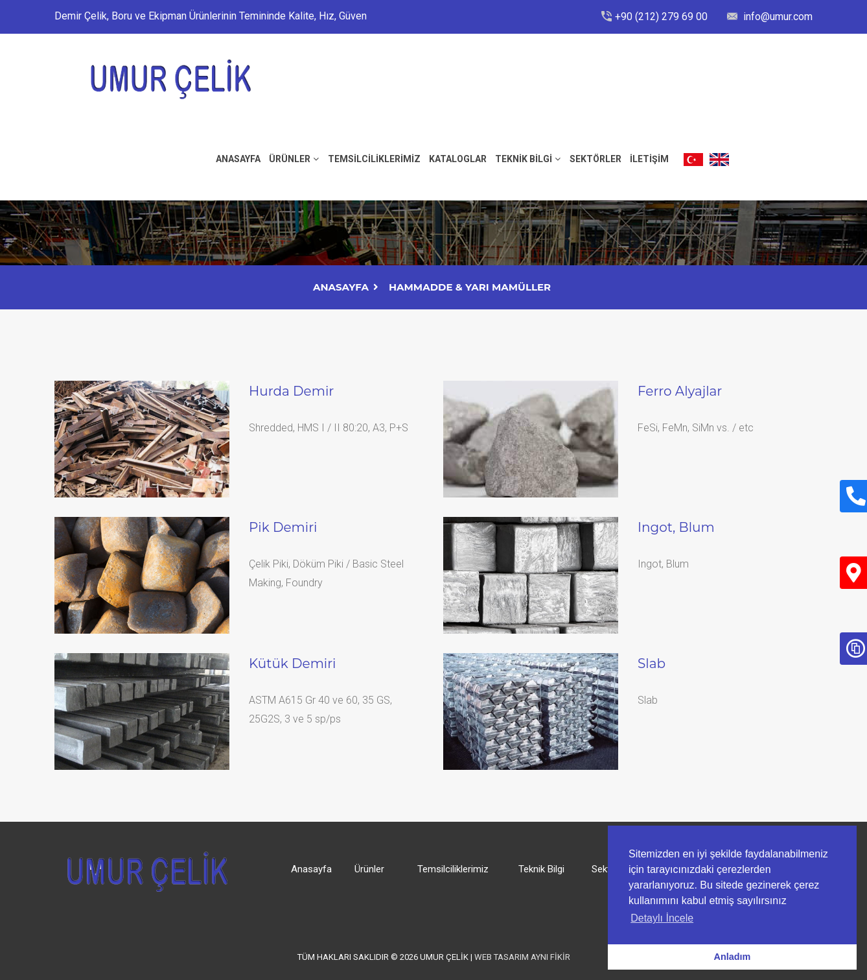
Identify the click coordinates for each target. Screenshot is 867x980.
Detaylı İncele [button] (661, 918)
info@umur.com (777, 16)
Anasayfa (311, 869)
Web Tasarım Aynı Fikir (522, 957)
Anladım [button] (732, 956)
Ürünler (289, 159)
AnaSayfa (341, 287)
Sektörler (595, 159)
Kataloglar (458, 159)
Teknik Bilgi (523, 159)
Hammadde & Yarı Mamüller (470, 287)
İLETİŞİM (649, 159)
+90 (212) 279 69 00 (661, 16)
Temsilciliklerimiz (374, 159)
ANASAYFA (238, 159)
